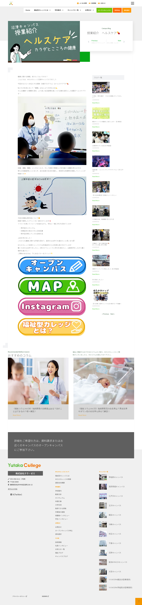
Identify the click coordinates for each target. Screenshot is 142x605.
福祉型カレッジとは (42, 10)
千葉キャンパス (115, 543)
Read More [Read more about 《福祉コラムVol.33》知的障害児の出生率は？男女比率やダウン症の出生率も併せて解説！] (82, 415)
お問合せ (89, 10)
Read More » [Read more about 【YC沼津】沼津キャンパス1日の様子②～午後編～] (96, 309)
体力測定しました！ (98, 280)
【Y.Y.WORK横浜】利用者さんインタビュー (104, 195)
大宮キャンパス (115, 572)
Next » (112, 314)
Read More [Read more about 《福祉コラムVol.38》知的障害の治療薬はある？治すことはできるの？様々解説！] (17, 415)
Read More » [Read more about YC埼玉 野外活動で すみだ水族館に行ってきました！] (96, 103)
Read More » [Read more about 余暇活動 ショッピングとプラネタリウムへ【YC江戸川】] (96, 176)
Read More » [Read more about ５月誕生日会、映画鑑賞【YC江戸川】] (96, 224)
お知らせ (103, 3)
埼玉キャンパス (115, 534)
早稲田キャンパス (116, 477)
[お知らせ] (99, 3)
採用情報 (93, 3)
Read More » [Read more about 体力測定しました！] (96, 285)
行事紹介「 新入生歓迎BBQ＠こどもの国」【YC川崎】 (100, 244)
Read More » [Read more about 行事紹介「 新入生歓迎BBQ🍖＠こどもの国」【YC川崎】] (96, 250)
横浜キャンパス (115, 515)
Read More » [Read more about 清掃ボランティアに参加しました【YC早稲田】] (96, 274)
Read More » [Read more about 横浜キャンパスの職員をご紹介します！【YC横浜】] (96, 127)
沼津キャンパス (115, 553)
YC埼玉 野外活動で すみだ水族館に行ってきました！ (107, 97)
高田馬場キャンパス (117, 487)
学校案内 (59, 10)
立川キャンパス (115, 505)
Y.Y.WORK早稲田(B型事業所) (120, 587)
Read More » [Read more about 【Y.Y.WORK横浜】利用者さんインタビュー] (96, 200)
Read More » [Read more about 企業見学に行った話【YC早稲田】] (96, 151)
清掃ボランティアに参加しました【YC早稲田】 (105, 269)
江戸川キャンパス (116, 496)
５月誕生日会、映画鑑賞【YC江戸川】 (103, 219)
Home (28, 10)
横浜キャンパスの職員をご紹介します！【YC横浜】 (107, 122)
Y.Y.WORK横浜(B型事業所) (120, 580)
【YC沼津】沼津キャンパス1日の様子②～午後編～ (106, 304)
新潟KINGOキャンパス (118, 562)
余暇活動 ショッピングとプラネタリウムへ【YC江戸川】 (107, 170)
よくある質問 (83, 3)
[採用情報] (90, 3)
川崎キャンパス (115, 524)
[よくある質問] (78, 3)
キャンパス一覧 (74, 10)
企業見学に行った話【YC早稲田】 (102, 146)
